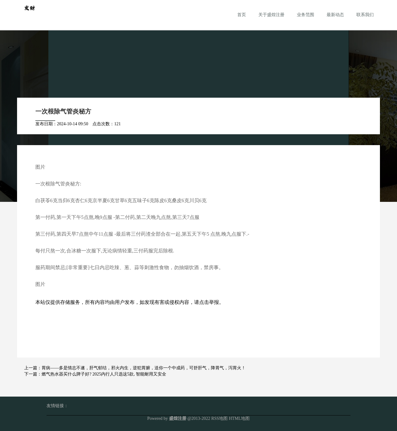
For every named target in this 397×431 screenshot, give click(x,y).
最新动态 (335, 14)
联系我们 (365, 14)
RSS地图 (219, 418)
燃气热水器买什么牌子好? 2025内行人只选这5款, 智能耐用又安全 (104, 374)
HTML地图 (239, 418)
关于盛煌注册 (271, 14)
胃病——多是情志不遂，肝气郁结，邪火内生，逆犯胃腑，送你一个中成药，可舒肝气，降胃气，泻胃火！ (144, 368)
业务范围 (305, 14)
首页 (241, 14)
